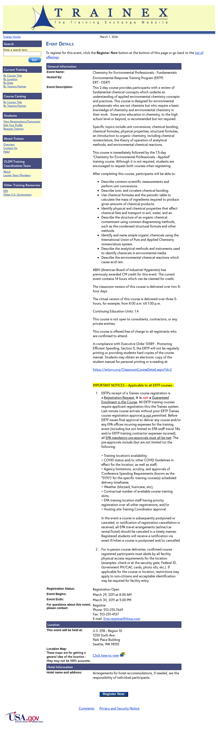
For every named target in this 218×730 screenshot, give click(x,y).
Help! (6, 151)
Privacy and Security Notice (119, 708)
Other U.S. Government (17, 194)
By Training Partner (14, 86)
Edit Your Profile (13, 125)
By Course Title (12, 75)
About (7, 171)
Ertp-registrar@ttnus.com (121, 618)
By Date (8, 83)
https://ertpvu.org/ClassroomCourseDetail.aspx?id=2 (132, 369)
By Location (10, 79)
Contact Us (10, 148)
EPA (5, 191)
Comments (86, 708)
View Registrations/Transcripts (21, 121)
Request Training (13, 129)
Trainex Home (11, 37)
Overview (9, 144)
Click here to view (106, 655)
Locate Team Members (17, 175)
